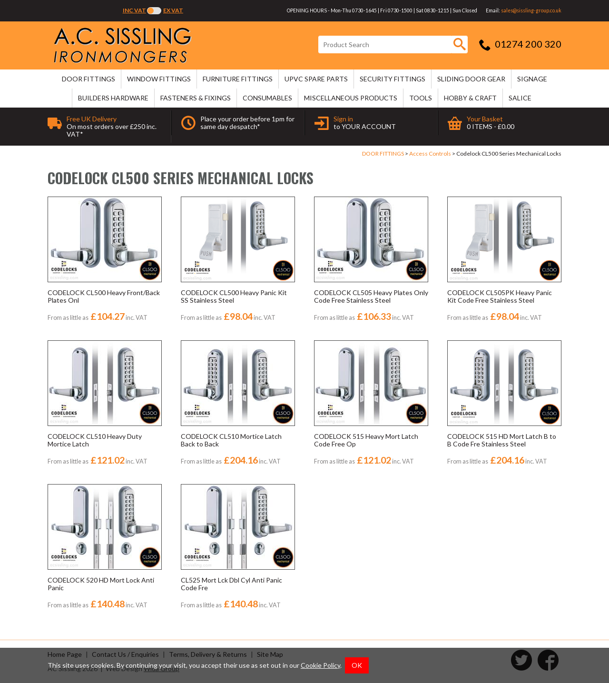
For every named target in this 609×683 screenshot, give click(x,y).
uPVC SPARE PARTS (316, 79)
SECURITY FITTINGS (392, 79)
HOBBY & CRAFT (470, 98)
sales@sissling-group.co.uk (531, 10)
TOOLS (420, 98)
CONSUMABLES (267, 98)
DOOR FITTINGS (88, 79)
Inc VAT (134, 10)
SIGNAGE (532, 79)
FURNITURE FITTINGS (238, 79)
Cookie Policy (320, 665)
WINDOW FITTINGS (159, 79)
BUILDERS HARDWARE (113, 98)
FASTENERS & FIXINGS (195, 98)
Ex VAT (173, 10)
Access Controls (430, 153)
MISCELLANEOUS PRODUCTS (350, 98)
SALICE (520, 98)
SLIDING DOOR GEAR (471, 79)
